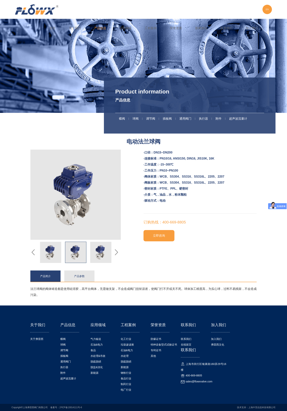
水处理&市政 (98, 355)
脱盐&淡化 (97, 367)
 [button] (116, 252)
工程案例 (151, 28)
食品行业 (126, 378)
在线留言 (186, 344)
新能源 (94, 372)
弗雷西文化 (217, 344)
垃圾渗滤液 (127, 344)
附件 (219, 118)
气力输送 (96, 338)
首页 (53, 28)
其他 (153, 355)
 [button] (33, 252)
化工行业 (126, 338)
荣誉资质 (176, 28)
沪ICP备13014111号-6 (70, 407)
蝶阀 (122, 118)
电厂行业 (126, 389)
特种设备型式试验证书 (164, 344)
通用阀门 (185, 118)
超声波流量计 (238, 118)
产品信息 (100, 28)
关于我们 (75, 28)
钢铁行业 (126, 372)
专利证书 (156, 350)
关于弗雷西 (36, 338)
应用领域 (125, 28)
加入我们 (252, 28)
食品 (93, 350)
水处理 (125, 355)
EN (267, 9)
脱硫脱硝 (96, 361)
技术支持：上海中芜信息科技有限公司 (256, 407)
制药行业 (126, 384)
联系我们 (226, 28)
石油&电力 (97, 344)
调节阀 (150, 118)
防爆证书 (156, 338)
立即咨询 (159, 235)
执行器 (203, 118)
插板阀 (167, 118)
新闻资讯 (201, 28)
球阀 (136, 118)
